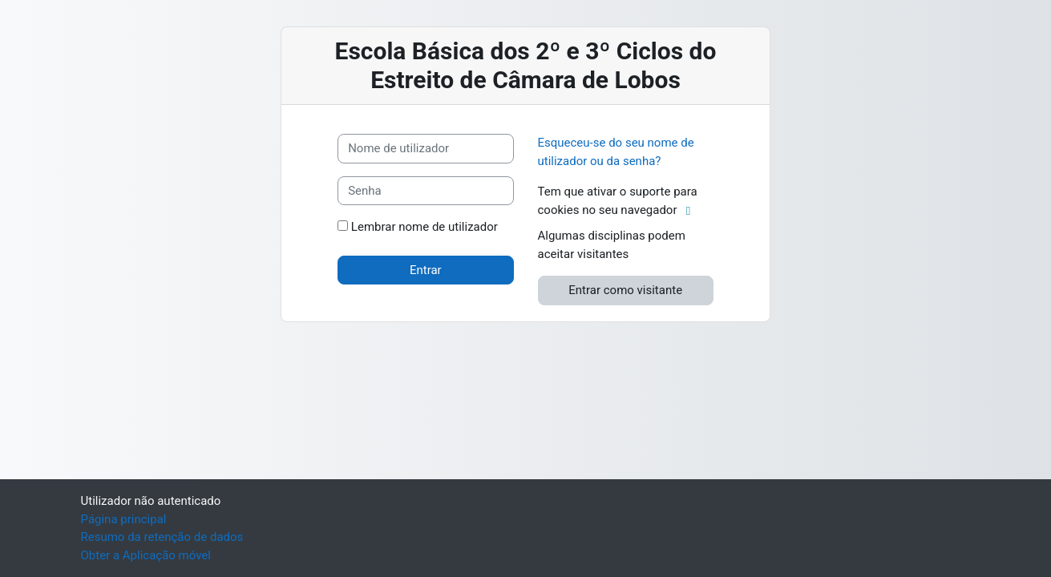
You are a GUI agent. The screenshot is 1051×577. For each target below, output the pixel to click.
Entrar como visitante (625, 290)
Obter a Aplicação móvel (146, 555)
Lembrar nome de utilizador (424, 227)
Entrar (426, 270)
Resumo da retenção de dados (162, 537)
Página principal (124, 519)
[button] (691, 211)
